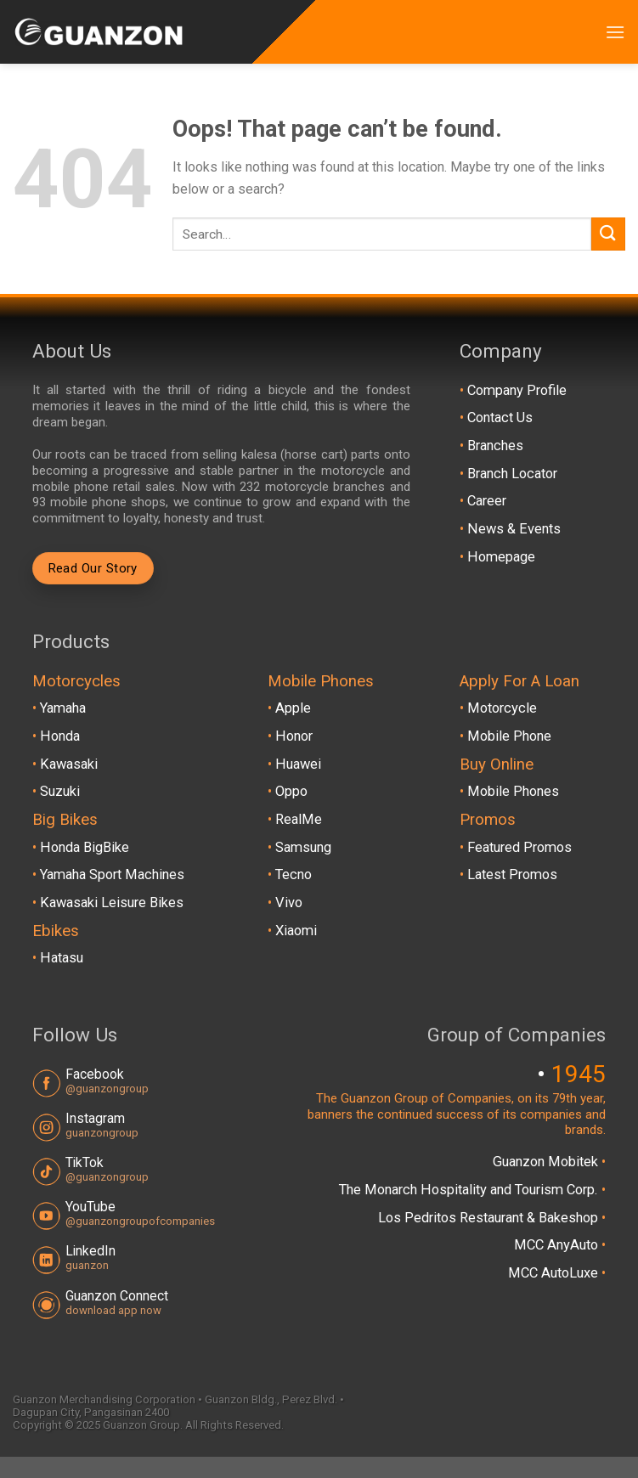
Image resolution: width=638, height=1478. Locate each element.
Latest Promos (512, 874)
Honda (60, 736)
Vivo (288, 902)
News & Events (514, 529)
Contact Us (500, 417)
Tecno (293, 874)
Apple (293, 708)
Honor (294, 736)
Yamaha (63, 708)
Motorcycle (502, 708)
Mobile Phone (509, 736)
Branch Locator (512, 473)
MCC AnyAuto (557, 1245)
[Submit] (608, 234)
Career (486, 501)
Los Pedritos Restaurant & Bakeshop (489, 1218)
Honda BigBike (84, 847)
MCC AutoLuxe (554, 1273)
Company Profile (517, 390)
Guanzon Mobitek (547, 1162)
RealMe (298, 819)
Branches (495, 445)
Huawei (298, 764)
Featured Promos (519, 847)
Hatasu (61, 958)
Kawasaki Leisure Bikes (111, 902)
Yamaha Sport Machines (112, 874)
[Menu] (615, 32)
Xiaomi (296, 930)
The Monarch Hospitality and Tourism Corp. (470, 1190)
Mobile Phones (513, 791)
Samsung (303, 847)
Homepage (501, 557)
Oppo (291, 791)
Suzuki (60, 791)
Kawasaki (69, 764)
